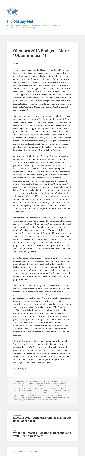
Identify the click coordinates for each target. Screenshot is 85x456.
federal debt (52, 390)
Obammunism (18, 397)
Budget (15, 388)
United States (63, 386)
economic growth (19, 390)
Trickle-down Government (47, 400)
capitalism (23, 388)
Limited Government (31, 386)
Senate (60, 397)
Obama (44, 395)
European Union (33, 390)
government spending (28, 393)
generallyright (37, 381)
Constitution (42, 388)
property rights (51, 397)
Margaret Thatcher (20, 395)
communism (32, 388)
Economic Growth (52, 381)
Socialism (67, 397)
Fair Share (43, 390)
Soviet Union (17, 400)
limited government (59, 393)
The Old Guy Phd (20, 21)
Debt (49, 388)
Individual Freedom (58, 384)
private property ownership (35, 397)
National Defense (34, 395)
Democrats (62, 388)
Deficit (54, 388)
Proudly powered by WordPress (25, 451)
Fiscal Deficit (62, 390)
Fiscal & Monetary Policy (31, 384)
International (18, 386)
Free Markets (45, 384)
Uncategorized (51, 386)
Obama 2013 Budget (55, 395)
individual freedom (44, 393)
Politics (42, 386)
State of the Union (30, 400)
